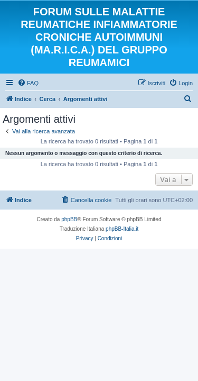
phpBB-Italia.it (122, 229)
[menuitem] (28, 83)
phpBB (69, 219)
